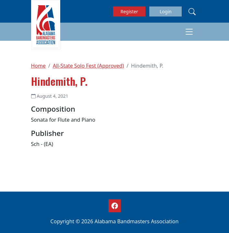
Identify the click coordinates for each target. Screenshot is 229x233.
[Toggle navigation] (189, 31)
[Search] (192, 11)
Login (166, 11)
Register (129, 11)
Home (38, 65)
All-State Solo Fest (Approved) (88, 65)
